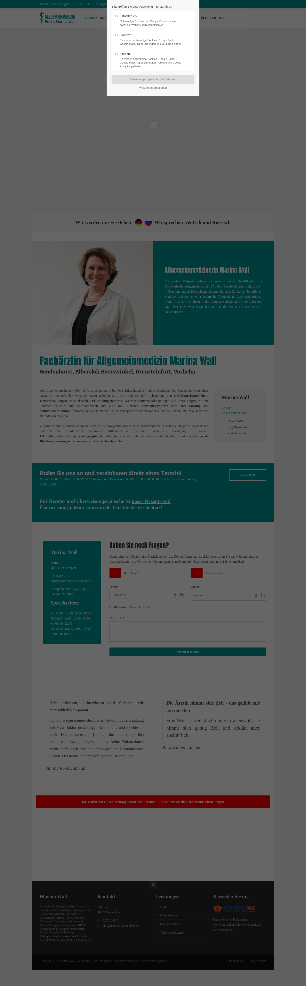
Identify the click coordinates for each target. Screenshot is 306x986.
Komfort (151, 39)
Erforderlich (151, 20)
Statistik (151, 60)
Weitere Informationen (153, 87)
